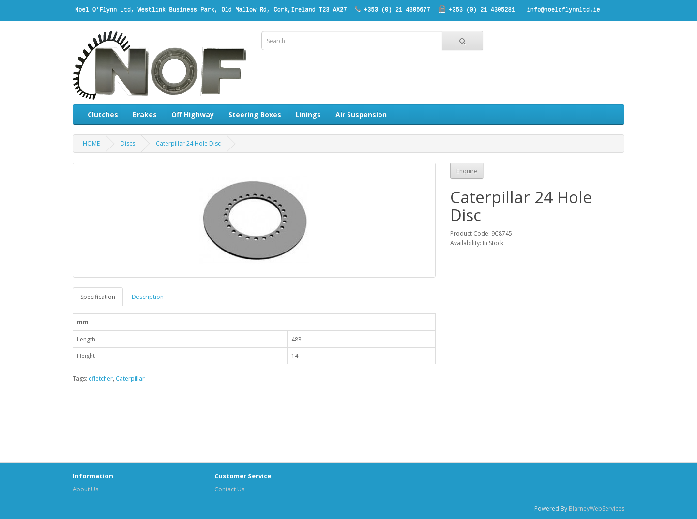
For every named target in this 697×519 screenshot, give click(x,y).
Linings (308, 114)
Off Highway (192, 114)
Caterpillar (130, 378)
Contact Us (229, 489)
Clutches (103, 114)
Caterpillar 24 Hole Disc (188, 143)
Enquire (466, 171)
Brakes (145, 114)
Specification (97, 297)
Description (148, 297)
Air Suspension (361, 114)
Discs (128, 143)
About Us (85, 489)
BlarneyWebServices (596, 508)
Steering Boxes (254, 114)
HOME (91, 143)
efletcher (101, 378)
